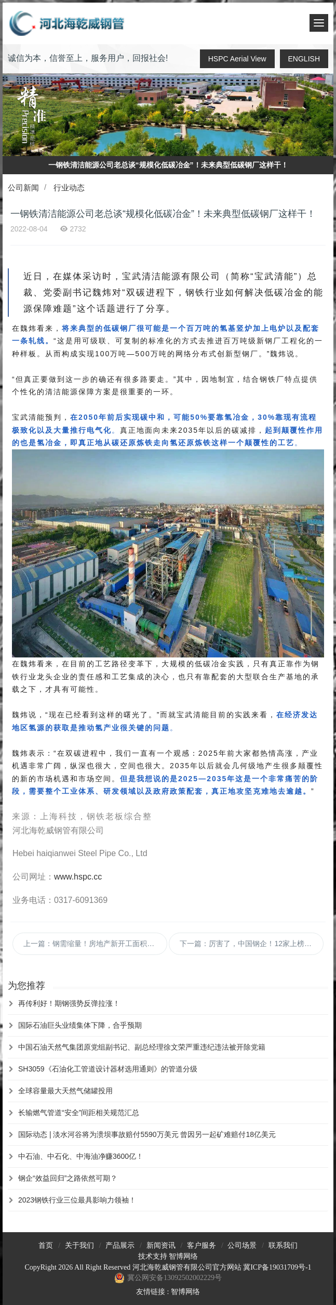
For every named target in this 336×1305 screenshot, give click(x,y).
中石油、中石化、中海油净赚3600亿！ (80, 1156)
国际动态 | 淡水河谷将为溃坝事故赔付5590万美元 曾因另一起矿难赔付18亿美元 (147, 1134)
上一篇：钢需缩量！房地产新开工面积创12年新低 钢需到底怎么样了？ (95, 943)
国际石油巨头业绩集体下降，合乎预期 (80, 1025)
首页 (45, 1245)
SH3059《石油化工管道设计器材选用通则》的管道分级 (107, 1069)
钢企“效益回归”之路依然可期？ (67, 1178)
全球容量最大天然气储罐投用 (65, 1091)
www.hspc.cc (78, 876)
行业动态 (69, 187)
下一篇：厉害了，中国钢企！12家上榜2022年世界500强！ (251, 943)
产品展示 (120, 1245)
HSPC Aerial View (237, 59)
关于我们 (79, 1245)
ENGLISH (304, 59)
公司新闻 (23, 187)
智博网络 (183, 1256)
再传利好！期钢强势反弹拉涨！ (69, 1003)
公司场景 (242, 1245)
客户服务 (201, 1245)
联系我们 (283, 1245)
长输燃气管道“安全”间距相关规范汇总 (78, 1112)
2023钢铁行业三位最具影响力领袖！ (77, 1200)
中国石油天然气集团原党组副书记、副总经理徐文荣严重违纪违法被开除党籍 (141, 1047)
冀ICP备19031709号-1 (277, 1267)
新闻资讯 (161, 1245)
